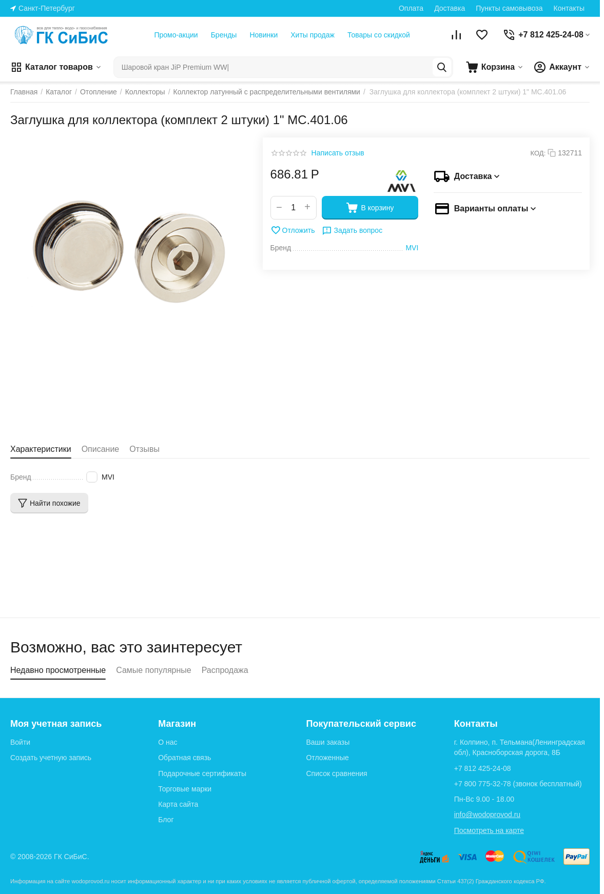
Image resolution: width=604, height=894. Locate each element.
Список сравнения (336, 773)
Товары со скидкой (378, 35)
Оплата (411, 8)
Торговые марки (184, 789)
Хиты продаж (312, 35)
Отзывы (144, 449)
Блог (165, 820)
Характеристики (40, 449)
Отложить (292, 230)
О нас (167, 742)
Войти (20, 742)
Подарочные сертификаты (202, 773)
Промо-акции (176, 35)
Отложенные (327, 757)
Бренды (224, 35)
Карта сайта (178, 804)
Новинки (263, 35)
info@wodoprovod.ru (487, 814)
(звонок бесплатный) (518, 784)
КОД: (538, 153)
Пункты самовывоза (509, 8)
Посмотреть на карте (489, 830)
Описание (101, 449)
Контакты (569, 8)
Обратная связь (184, 757)
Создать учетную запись (50, 757)
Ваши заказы (327, 742)
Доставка (449, 8)
